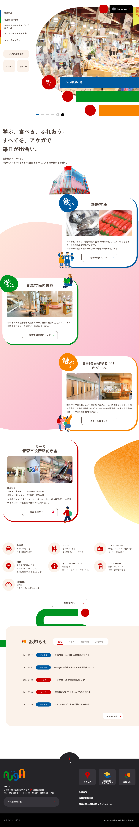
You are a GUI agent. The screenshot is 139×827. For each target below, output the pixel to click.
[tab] (60, 642)
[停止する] (62, 114)
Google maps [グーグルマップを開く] (38, 790)
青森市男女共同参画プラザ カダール (95, 804)
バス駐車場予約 (15, 801)
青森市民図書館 (86, 798)
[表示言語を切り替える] (121, 9)
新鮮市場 (8, 28)
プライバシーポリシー (13, 820)
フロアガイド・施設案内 (15, 48)
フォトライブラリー (13, 55)
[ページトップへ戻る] (69, 759)
